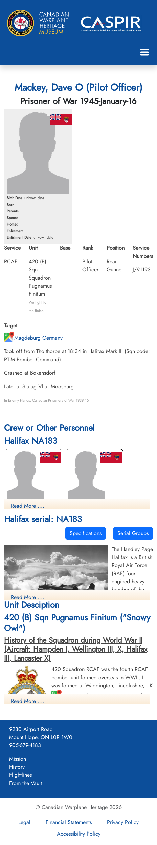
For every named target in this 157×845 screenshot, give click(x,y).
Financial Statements (69, 822)
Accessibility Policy (78, 834)
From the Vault (25, 783)
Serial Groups (133, 533)
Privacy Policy (123, 822)
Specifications (86, 533)
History (17, 767)
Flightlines (20, 775)
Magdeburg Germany (33, 338)
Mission (17, 759)
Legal (24, 822)
